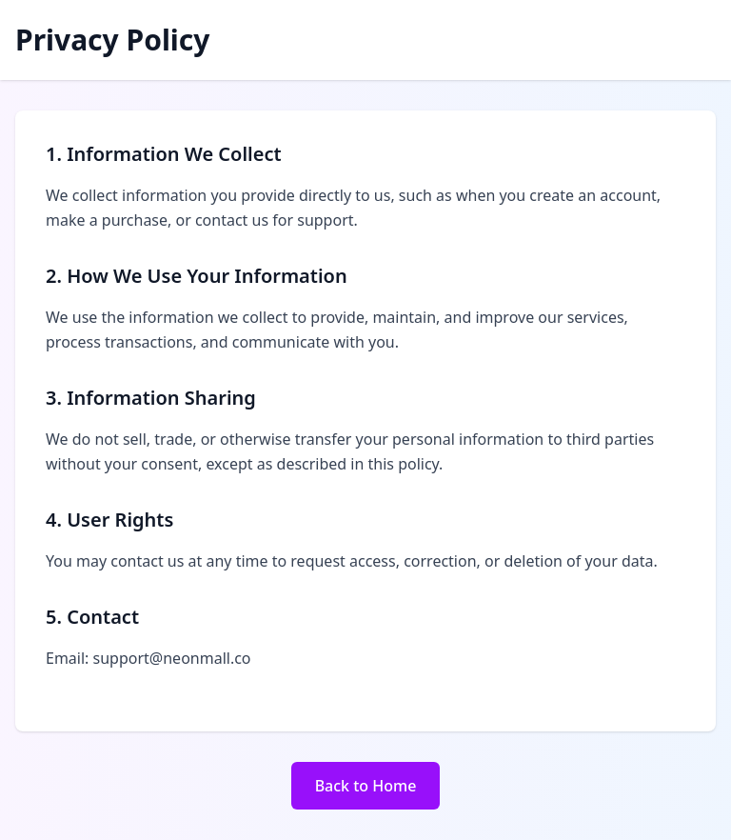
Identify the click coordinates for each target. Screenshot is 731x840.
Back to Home (366, 785)
